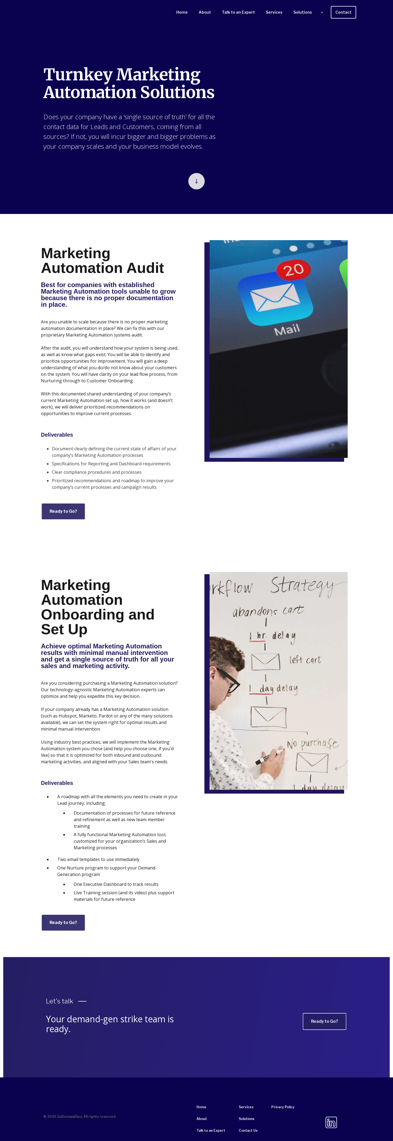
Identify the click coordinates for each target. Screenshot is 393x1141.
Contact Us (248, 1130)
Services (274, 12)
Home (182, 12)
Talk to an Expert (238, 12)
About (205, 12)
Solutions (302, 12)
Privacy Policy (282, 1107)
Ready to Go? (46, 511)
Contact (343, 12)
